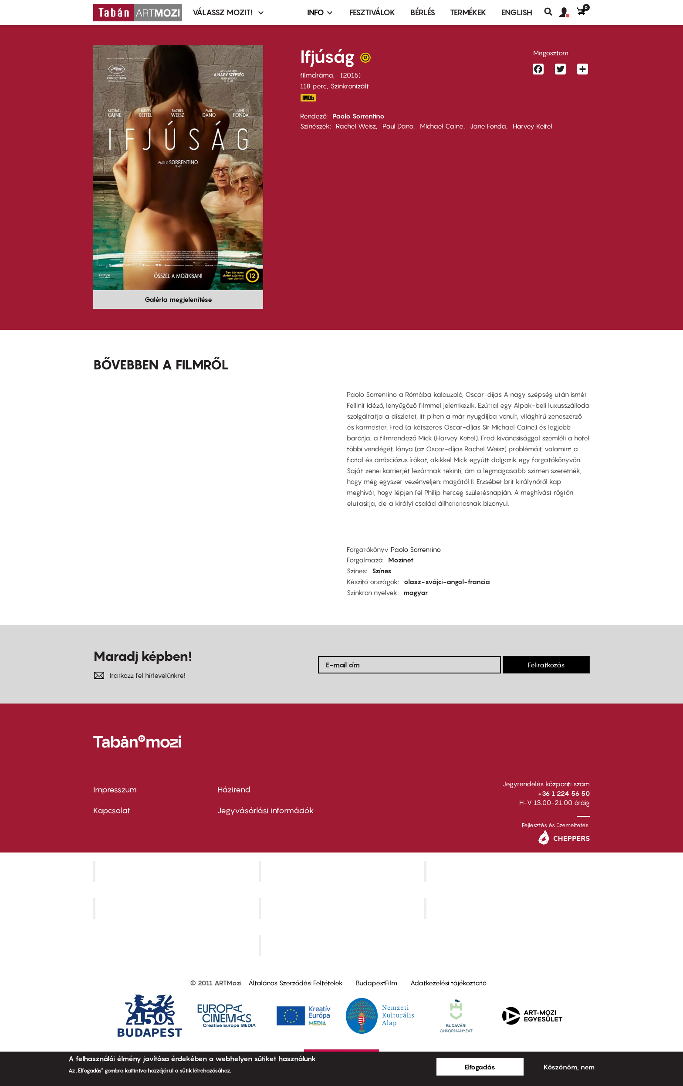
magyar (415, 592)
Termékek (468, 12)
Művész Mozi (508, 871)
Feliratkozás (546, 665)
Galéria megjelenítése (178, 299)
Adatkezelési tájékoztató (448, 983)
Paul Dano (397, 126)
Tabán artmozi (507, 908)
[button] (568, 12)
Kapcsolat (111, 810)
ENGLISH (516, 12)
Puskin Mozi (176, 908)
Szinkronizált (350, 86)
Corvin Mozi (177, 871)
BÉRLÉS (422, 12)
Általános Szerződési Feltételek (295, 983)
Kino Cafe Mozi (342, 871)
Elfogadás (480, 1067)
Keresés (551, 11)
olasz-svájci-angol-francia (447, 581)
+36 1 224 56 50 (564, 793)
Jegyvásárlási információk (265, 810)
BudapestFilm (376, 983)
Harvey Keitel (532, 126)
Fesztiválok (372, 12)
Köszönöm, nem (569, 1067)
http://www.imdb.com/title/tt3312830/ (308, 97)
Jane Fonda (488, 126)
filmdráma (316, 75)
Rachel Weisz (356, 126)
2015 (350, 75)
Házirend (233, 789)
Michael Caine (441, 126)
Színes (382, 571)
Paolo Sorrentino (358, 116)
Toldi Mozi (342, 945)
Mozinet (400, 560)
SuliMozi (342, 908)
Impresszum (115, 789)
